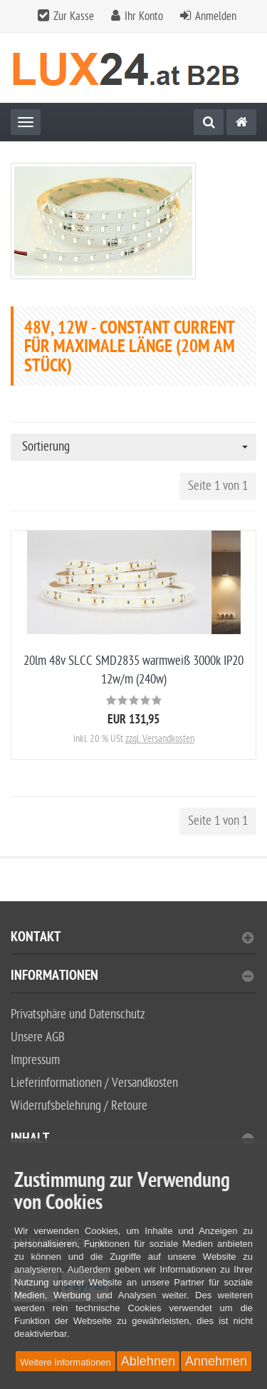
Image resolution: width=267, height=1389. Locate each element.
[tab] (133, 943)
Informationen (132, 977)
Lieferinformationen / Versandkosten (94, 1082)
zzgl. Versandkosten (159, 739)
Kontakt (132, 938)
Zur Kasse (73, 16)
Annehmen (216, 1361)
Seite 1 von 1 (218, 485)
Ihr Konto (144, 16)
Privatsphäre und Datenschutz (78, 1014)
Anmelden (215, 16)
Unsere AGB (38, 1037)
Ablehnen (148, 1361)
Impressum (35, 1060)
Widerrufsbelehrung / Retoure (79, 1105)
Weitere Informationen (65, 1362)
